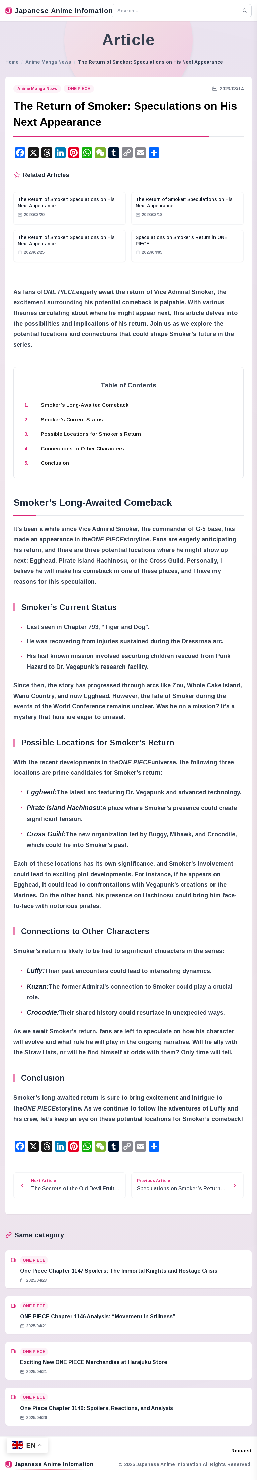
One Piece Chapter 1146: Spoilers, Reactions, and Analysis (96, 1408)
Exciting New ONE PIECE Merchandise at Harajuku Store (93, 1362)
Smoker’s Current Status (72, 419)
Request (241, 1450)
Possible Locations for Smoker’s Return (91, 434)
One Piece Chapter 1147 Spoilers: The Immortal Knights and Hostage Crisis (118, 1271)
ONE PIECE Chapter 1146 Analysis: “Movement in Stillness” (97, 1316)
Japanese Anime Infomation (55, 10)
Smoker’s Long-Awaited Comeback (84, 405)
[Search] (245, 10)
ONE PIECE (79, 88)
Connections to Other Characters (82, 448)
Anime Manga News (48, 62)
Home (12, 62)
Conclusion (55, 463)
